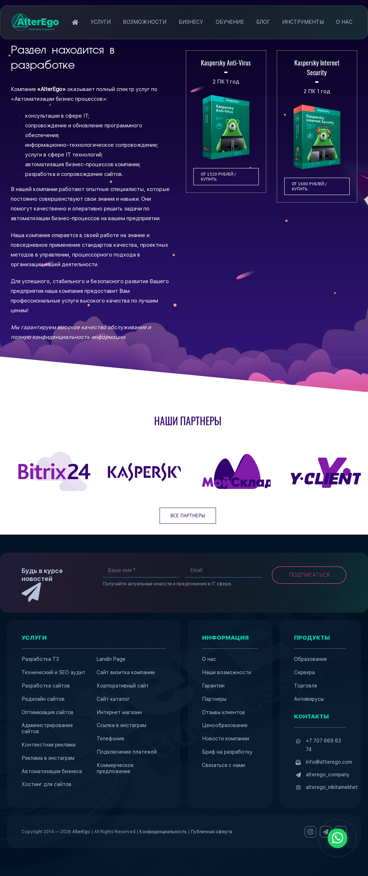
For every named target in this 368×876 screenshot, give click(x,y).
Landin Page (111, 659)
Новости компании (225, 738)
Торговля (305, 686)
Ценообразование (225, 725)
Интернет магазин (119, 712)
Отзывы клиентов (223, 712)
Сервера (304, 672)
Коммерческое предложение (115, 768)
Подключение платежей (127, 752)
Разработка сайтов (46, 686)
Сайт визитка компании (126, 672)
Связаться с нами (223, 765)
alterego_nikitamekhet (332, 787)
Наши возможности (226, 672)
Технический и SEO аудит (54, 672)
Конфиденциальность (163, 831)
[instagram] (310, 832)
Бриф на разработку (227, 752)
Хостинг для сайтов (47, 784)
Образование (310, 659)
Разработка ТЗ (40, 659)
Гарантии (213, 686)
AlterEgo (81, 831)
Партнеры (214, 699)
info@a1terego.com (329, 762)
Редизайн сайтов (43, 699)
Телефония (110, 738)
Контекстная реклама (48, 745)
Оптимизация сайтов (48, 712)
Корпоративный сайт (123, 686)
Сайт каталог (113, 699)
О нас (209, 659)
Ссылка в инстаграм (121, 725)
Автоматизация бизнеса (52, 771)
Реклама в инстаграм (48, 758)
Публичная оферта (211, 831)
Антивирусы (309, 699)
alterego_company (328, 774)
